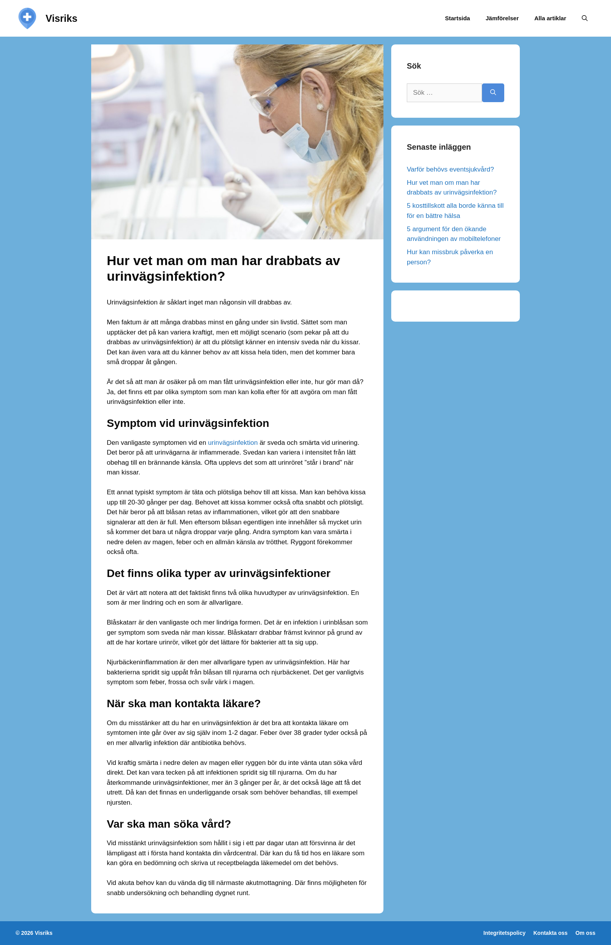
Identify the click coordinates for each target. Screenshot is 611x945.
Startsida (457, 18)
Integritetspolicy (505, 933)
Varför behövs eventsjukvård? (450, 169)
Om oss (585, 933)
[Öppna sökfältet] (584, 18)
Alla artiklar (550, 18)
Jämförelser (502, 18)
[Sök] (493, 92)
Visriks (62, 18)
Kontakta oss (550, 933)
